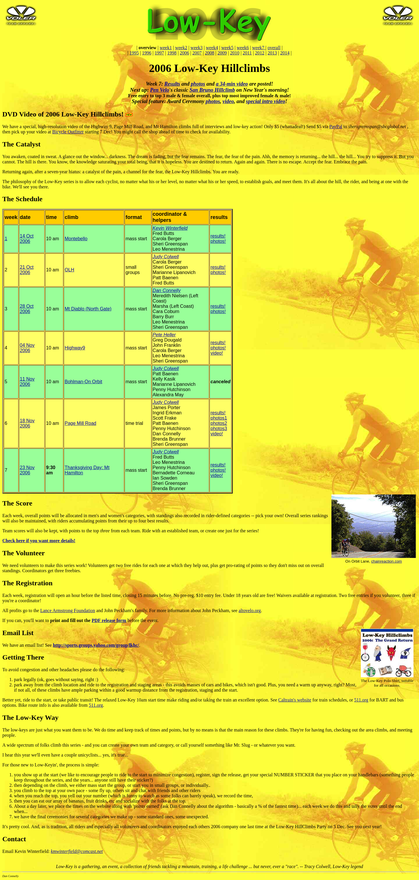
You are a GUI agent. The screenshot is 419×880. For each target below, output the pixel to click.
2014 (285, 52)
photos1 (218, 418)
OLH (69, 269)
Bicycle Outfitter (68, 131)
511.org (361, 699)
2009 (222, 52)
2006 (184, 52)
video (228, 101)
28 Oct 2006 (26, 309)
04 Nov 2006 (27, 348)
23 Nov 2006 (27, 470)
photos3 (218, 428)
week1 (166, 47)
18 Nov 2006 (27, 423)
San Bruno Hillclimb (212, 90)
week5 (227, 47)
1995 (134, 52)
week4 (212, 47)
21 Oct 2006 (26, 270)
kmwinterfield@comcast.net (77, 851)
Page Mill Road (80, 423)
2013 (272, 52)
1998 (172, 52)
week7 (258, 47)
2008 (209, 52)
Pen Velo (159, 90)
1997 (159, 52)
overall (273, 47)
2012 (259, 52)
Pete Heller (164, 334)
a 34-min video (232, 84)
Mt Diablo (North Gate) (88, 308)
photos (198, 84)
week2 (181, 47)
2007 (197, 52)
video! (216, 353)
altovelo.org (250, 610)
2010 (234, 52)
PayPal (335, 126)
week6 (243, 47)
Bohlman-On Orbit (83, 381)
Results (172, 84)
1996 (146, 52)
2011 (247, 52)
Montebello (76, 238)
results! (218, 236)
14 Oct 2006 (26, 239)
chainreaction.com (386, 561)
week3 (197, 47)
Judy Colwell (166, 256)
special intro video (265, 101)
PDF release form (109, 620)
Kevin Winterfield (170, 228)
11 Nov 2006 (27, 382)
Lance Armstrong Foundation (67, 610)
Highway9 (75, 347)
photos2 (218, 423)
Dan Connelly (167, 290)
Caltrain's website (294, 699)
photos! (218, 241)
